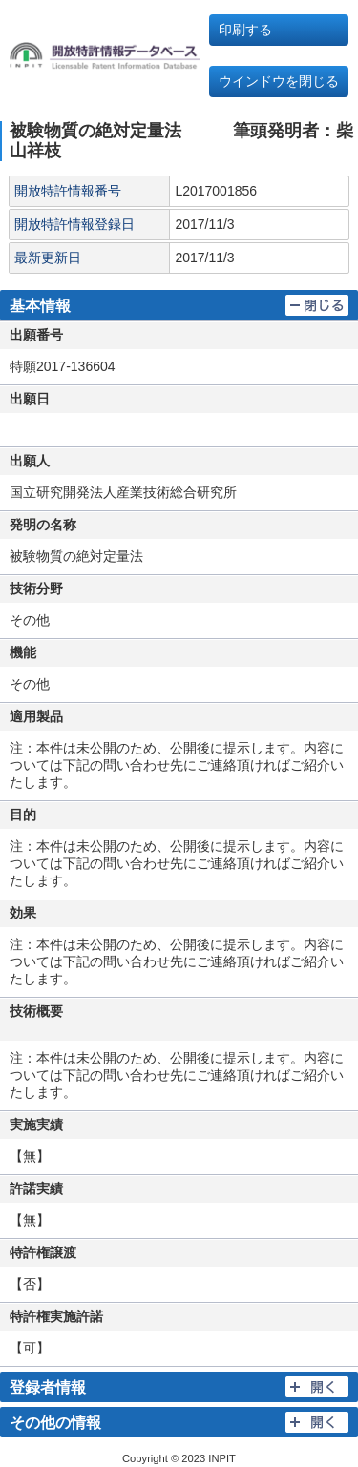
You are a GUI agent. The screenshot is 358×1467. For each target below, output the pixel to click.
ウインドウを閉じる (279, 81)
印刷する (245, 29)
